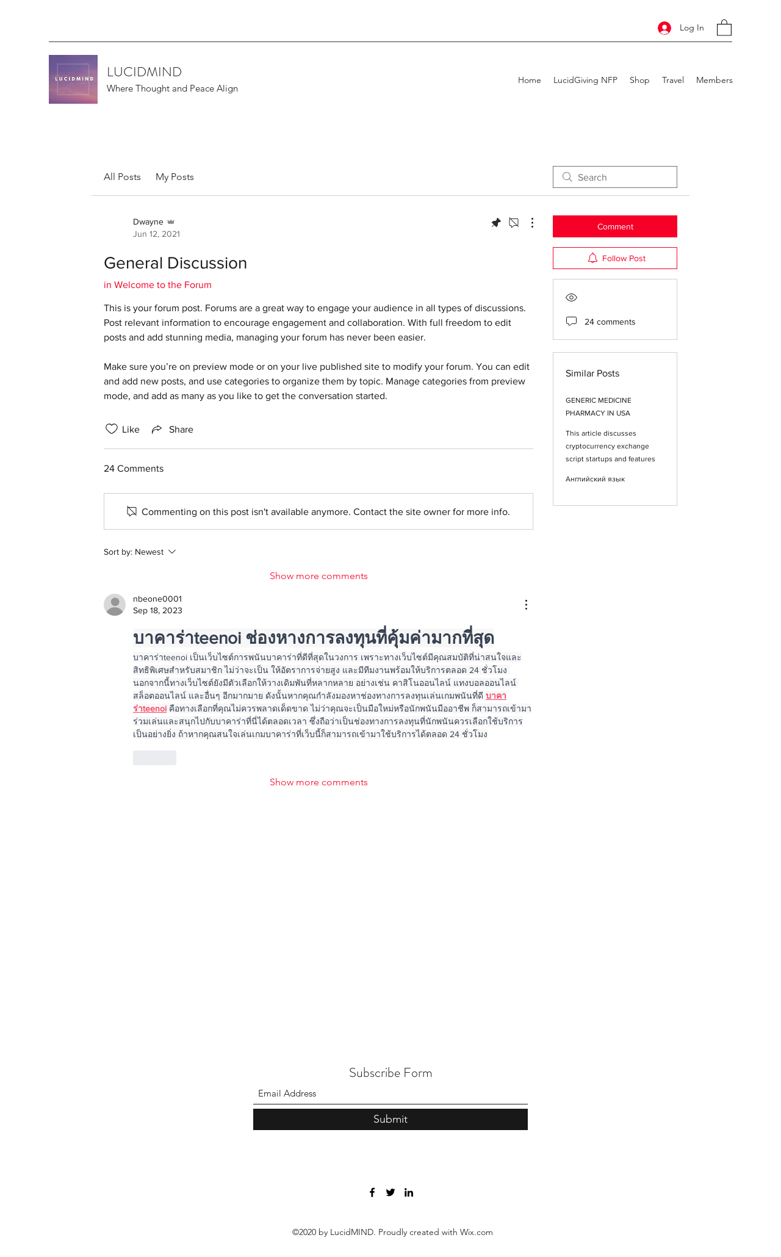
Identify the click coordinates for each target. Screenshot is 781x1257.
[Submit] (390, 1119)
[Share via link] (171, 429)
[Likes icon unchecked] (112, 429)
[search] (615, 177)
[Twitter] (390, 1192)
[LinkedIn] (409, 1192)
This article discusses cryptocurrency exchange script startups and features (610, 446)
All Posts (122, 176)
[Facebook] (372, 1192)
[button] (724, 27)
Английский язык (595, 479)
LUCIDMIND (144, 71)
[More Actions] (526, 222)
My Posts (175, 176)
